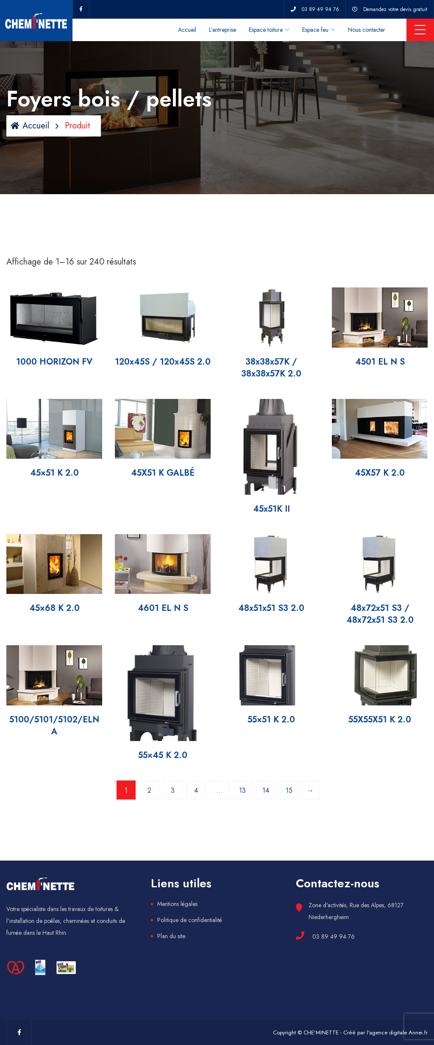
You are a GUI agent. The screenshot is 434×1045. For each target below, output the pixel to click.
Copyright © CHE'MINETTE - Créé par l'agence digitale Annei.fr (350, 1032)
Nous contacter (366, 29)
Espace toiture (266, 29)
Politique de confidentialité (189, 920)
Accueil (187, 29)
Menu (420, 29)
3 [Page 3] (173, 790)
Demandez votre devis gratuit (395, 9)
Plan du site (171, 936)
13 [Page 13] (242, 790)
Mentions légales (177, 904)
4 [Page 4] (196, 790)
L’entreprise (222, 29)
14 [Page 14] (265, 790)
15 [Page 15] (289, 790)
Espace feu (315, 29)
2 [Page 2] (149, 790)
